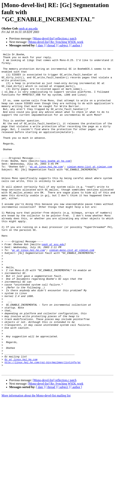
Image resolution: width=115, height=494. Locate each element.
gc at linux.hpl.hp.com (46, 189)
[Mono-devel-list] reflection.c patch (55, 38)
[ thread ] (51, 45)
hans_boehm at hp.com (55, 182)
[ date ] (40, 45)
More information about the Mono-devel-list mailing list (36, 459)
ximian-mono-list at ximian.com (89, 189)
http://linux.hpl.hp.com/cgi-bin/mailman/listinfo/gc (43, 424)
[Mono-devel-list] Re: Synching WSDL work (55, 42)
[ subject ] (64, 45)
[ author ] (76, 45)
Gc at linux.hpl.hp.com (21, 421)
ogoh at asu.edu (28, 28)
